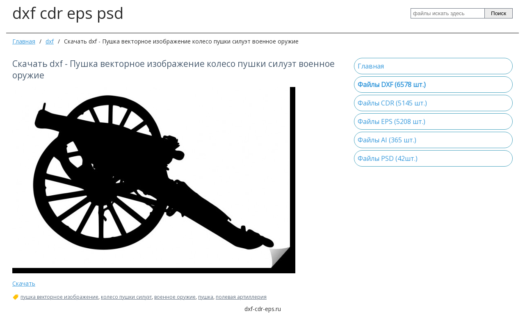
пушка (205, 297)
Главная (23, 41)
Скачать (23, 283)
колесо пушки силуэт (126, 297)
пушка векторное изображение (59, 297)
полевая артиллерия (241, 297)
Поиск (498, 13)
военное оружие (175, 297)
